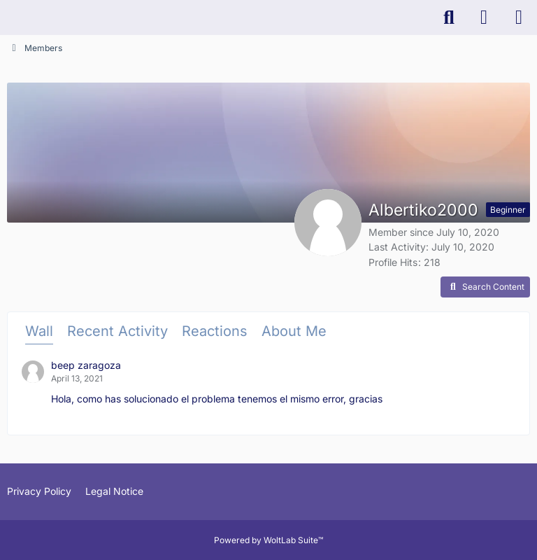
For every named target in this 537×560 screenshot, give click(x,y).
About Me (294, 331)
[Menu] (519, 17)
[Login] (484, 17)
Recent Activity (117, 331)
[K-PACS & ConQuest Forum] (7, 17)
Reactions (215, 331)
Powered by (268, 540)
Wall (39, 331)
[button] (485, 287)
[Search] (449, 17)
